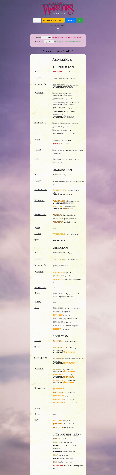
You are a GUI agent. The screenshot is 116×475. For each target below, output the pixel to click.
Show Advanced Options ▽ (58, 26)
